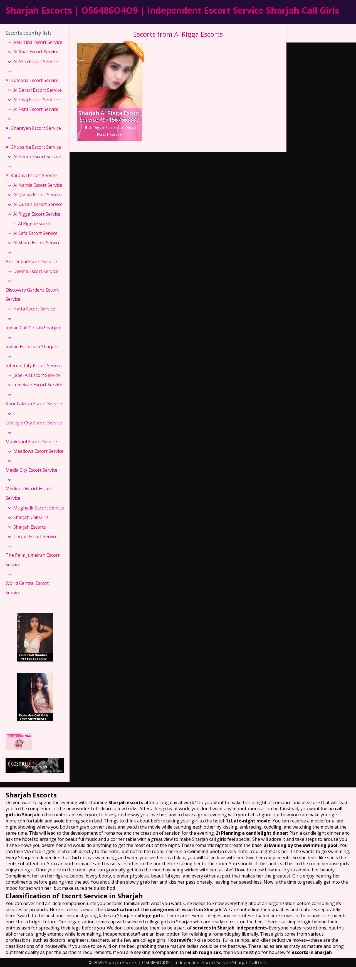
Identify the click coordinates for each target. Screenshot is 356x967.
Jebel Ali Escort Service (36, 375)
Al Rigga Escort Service (36, 214)
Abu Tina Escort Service (37, 42)
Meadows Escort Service (38, 451)
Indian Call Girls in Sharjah (33, 328)
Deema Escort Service (35, 271)
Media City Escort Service (31, 470)
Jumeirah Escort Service (37, 385)
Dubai (59, 771)
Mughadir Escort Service (38, 508)
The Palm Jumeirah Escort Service (33, 560)
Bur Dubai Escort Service (31, 261)
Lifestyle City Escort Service (34, 423)
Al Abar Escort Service (35, 52)
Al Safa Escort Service (35, 233)
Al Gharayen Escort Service (33, 128)
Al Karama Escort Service (31, 175)
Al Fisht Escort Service (35, 109)
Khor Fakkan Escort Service (34, 404)
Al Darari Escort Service (37, 90)
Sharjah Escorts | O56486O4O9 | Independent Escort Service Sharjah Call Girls (172, 10)
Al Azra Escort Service (35, 61)
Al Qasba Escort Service (37, 195)
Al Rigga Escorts (34, 223)
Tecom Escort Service (35, 536)
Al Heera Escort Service (37, 156)
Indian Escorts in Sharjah (31, 347)
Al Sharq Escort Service (37, 243)
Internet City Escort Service (34, 365)
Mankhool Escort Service (31, 442)
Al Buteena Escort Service (32, 80)
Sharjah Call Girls (31, 517)
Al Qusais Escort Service (38, 204)
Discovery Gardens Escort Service (32, 294)
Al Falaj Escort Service (35, 99)
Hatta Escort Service (34, 309)
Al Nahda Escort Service (37, 185)
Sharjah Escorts (29, 527)
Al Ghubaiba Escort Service (33, 147)
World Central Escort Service (27, 588)
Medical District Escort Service (29, 493)
